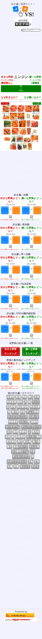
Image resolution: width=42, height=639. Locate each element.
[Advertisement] (21, 51)
